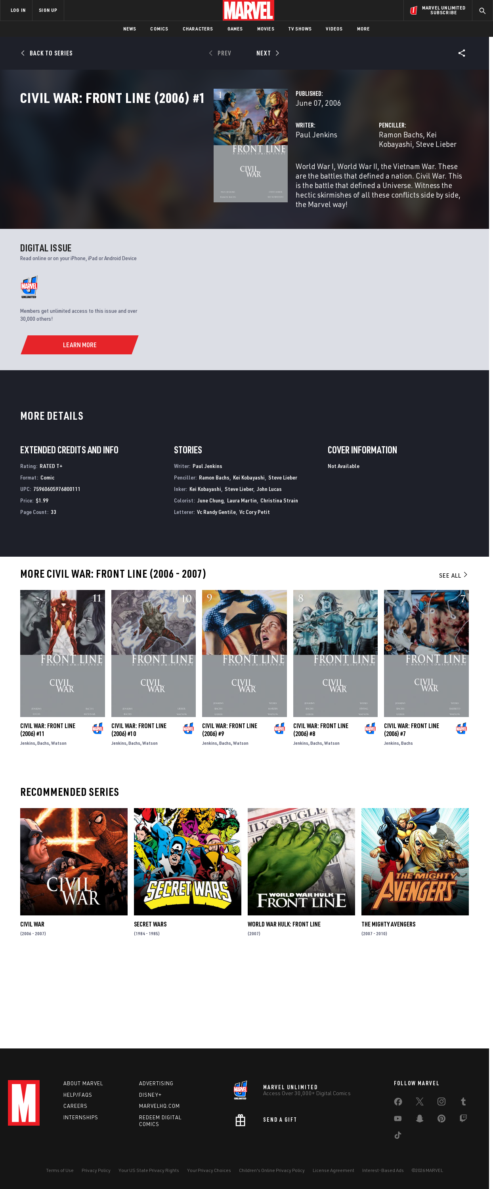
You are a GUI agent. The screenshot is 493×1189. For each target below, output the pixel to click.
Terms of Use (60, 1170)
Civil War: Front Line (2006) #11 (47, 812)
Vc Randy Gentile (216, 594)
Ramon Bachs (333, 169)
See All (453, 658)
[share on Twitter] (420, 1103)
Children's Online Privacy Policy (272, 1170)
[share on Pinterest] (441, 1120)
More (363, 29)
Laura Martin (242, 583)
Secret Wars (150, 1007)
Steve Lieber (428, 169)
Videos (334, 29)
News (129, 29)
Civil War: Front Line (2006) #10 (138, 812)
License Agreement (333, 1170)
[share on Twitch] (463, 1120)
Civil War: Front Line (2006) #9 (229, 812)
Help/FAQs (77, 1095)
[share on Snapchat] (420, 1120)
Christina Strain (279, 583)
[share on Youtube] (398, 1120)
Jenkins (27, 825)
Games (235, 29)
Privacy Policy (96, 1170)
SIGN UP (48, 10)
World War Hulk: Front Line (284, 1007)
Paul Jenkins (181, 169)
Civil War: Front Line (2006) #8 (320, 812)
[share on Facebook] (398, 1103)
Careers (75, 1106)
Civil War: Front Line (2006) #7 (411, 812)
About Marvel (83, 1083)
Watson (59, 825)
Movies (265, 29)
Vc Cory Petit (254, 594)
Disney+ (150, 1095)
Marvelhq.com (159, 1106)
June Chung (210, 583)
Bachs (43, 825)
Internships (80, 1117)
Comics (159, 29)
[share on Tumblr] (463, 1103)
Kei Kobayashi (381, 169)
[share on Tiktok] (398, 1137)
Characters (198, 29)
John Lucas (269, 571)
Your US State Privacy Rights (148, 1170)
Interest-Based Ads (383, 1170)
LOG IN (18, 10)
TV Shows (300, 29)
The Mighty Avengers (388, 1007)
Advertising (156, 1083)
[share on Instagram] (441, 1103)
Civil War (32, 1007)
